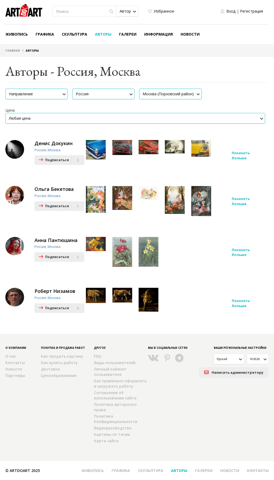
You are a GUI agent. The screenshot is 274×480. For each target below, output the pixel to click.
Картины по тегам (112, 434)
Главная (12, 50)
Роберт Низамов (55, 291)
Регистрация (251, 11)
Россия (40, 150)
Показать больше (241, 155)
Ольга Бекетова (54, 189)
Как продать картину (62, 356)
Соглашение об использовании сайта (115, 395)
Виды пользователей (114, 362)
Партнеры (15, 375)
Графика (45, 34)
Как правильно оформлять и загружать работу (120, 383)
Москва (54, 150)
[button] (127, 11)
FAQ (97, 356)
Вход (230, 11)
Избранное (164, 11)
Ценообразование (59, 375)
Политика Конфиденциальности (115, 419)
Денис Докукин (54, 143)
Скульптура (74, 34)
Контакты (15, 362)
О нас (10, 356)
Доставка (50, 369)
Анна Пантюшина (56, 240)
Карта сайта (106, 440)
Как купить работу (59, 362)
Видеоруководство (113, 427)
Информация (158, 34)
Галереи (127, 34)
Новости (190, 34)
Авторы (103, 34)
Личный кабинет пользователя (110, 371)
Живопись (16, 34)
